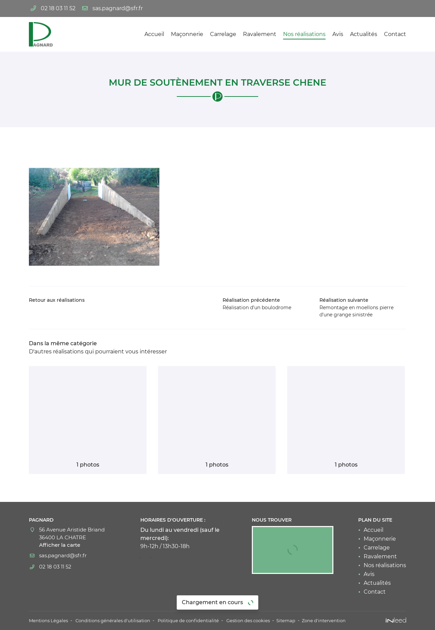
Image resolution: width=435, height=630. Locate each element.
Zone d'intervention (341, 620)
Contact (395, 34)
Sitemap (302, 620)
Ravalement (259, 34)
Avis (337, 34)
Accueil (154, 34)
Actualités (363, 34)
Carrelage (223, 34)
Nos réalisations (304, 34)
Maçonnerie (187, 34)
